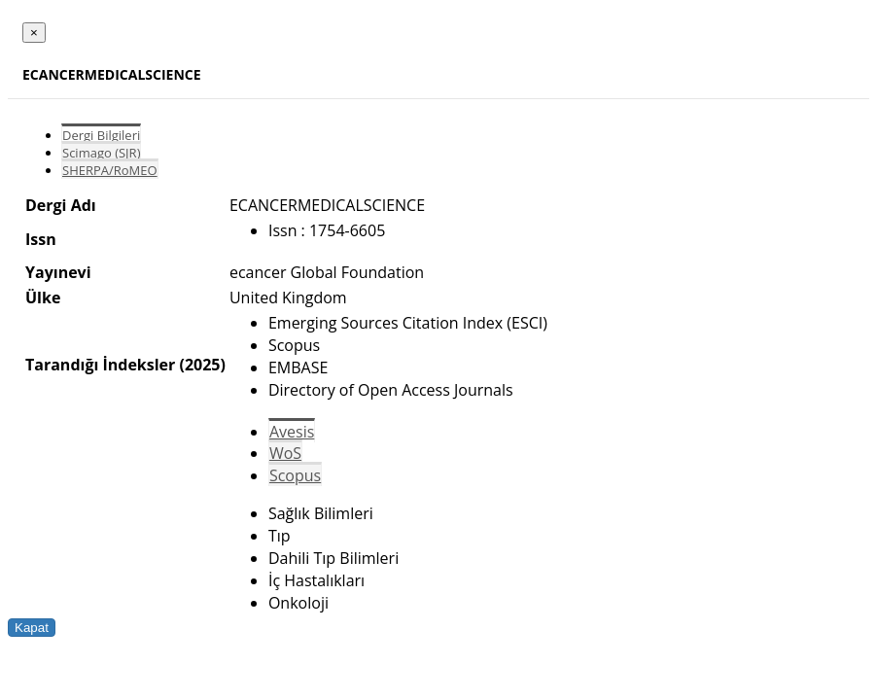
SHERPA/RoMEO (110, 170)
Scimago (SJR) (101, 152)
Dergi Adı (60, 205)
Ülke (42, 297)
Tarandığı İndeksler (100, 364)
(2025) (202, 364)
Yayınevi (58, 272)
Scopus (295, 475)
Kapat (32, 627)
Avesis (291, 431)
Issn (40, 239)
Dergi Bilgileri (101, 135)
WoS (285, 453)
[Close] (34, 32)
